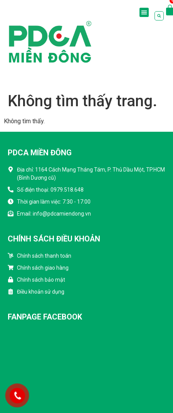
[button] (144, 12)
